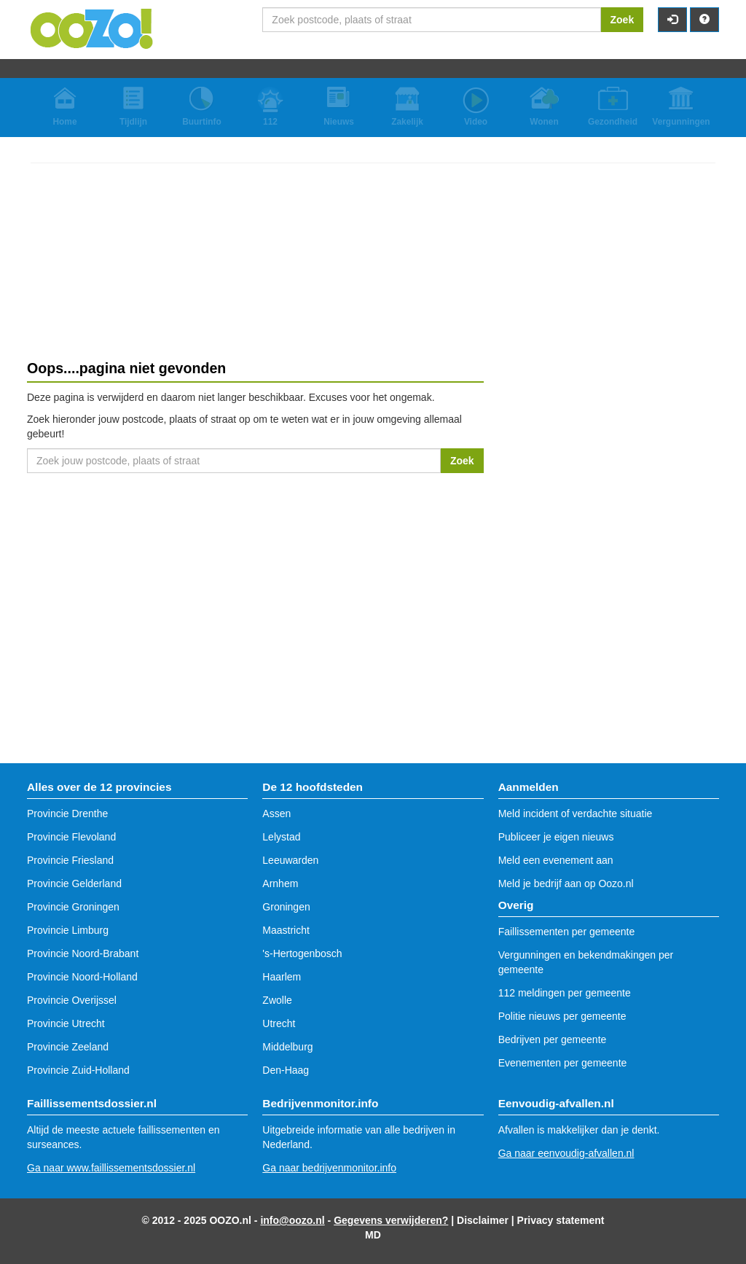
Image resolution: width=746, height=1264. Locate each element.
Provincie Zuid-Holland (78, 1070)
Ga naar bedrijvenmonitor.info (329, 1168)
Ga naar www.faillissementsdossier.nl (111, 1168)
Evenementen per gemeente (562, 1063)
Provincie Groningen (73, 907)
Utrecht (278, 1023)
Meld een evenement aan (555, 860)
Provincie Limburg (68, 930)
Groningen (286, 907)
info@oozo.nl (292, 1220)
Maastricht (286, 930)
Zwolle (276, 1000)
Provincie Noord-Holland (82, 977)
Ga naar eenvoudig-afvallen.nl (566, 1153)
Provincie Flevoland (71, 837)
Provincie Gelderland (74, 883)
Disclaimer (483, 1220)
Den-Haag (285, 1070)
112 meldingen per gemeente (564, 993)
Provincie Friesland (70, 860)
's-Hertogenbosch (302, 953)
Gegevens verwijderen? (391, 1220)
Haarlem (281, 977)
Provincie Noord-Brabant (82, 953)
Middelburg (287, 1047)
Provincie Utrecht (66, 1023)
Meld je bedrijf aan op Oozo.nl (566, 883)
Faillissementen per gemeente (566, 931)
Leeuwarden (290, 860)
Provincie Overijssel (72, 1000)
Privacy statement (561, 1220)
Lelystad (281, 837)
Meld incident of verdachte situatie (575, 813)
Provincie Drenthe (67, 813)
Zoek (622, 20)
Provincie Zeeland (68, 1047)
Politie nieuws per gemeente (562, 1016)
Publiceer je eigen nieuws (556, 837)
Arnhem (280, 883)
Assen (276, 813)
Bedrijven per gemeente (552, 1039)
